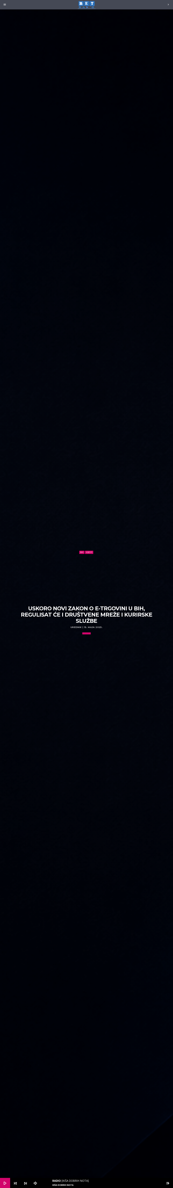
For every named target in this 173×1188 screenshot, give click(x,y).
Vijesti (89, 552)
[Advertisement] (86, 579)
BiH (81, 552)
